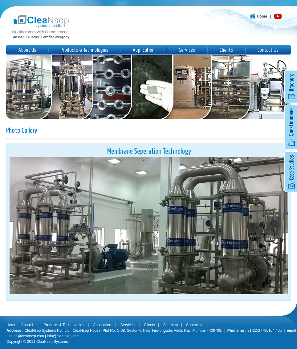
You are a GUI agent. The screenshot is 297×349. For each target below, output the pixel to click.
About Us (28, 325)
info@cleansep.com (63, 336)
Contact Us (195, 325)
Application (102, 325)
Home (262, 16)
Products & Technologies (63, 325)
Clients (149, 325)
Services (127, 325)
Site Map (170, 325)
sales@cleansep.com (26, 336)
